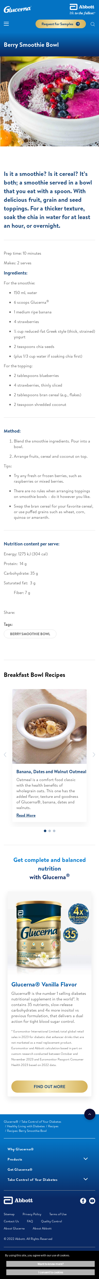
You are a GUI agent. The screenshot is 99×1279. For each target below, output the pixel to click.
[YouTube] (92, 1202)
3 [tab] (54, 831)
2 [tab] (49, 831)
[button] (93, 24)
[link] (11, 1121)
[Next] (93, 754)
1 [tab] (45, 831)
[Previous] (5, 754)
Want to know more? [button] (50, 1264)
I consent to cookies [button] (50, 1272)
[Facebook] (83, 1202)
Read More (26, 815)
